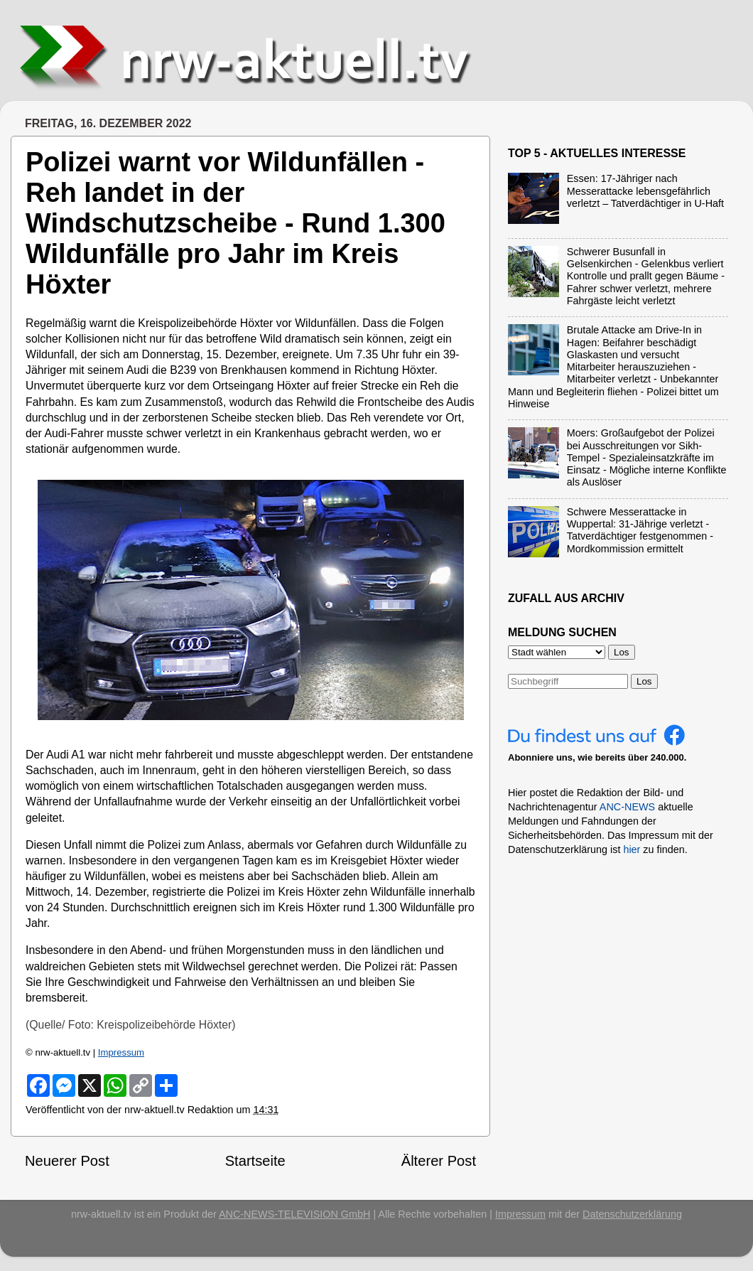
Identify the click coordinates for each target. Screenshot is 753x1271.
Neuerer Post (67, 1161)
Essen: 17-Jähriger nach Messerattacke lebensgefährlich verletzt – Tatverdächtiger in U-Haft (645, 191)
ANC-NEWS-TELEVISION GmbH (295, 1214)
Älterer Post (438, 1161)
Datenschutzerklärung (632, 1214)
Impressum (121, 1052)
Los (644, 681)
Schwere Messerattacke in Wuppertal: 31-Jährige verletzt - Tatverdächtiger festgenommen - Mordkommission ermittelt (640, 530)
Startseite (255, 1161)
